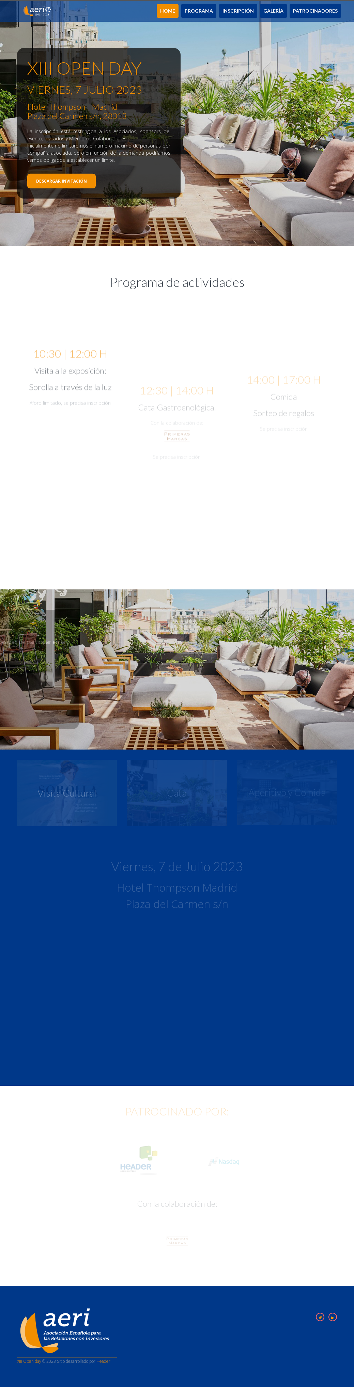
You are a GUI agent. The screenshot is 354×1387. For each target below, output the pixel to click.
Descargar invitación (61, 181)
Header (103, 1361)
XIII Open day (29, 1361)
